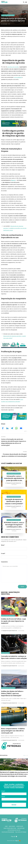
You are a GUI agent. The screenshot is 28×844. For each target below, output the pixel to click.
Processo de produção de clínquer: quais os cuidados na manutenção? (14, 455)
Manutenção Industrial (8, 15)
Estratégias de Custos (14, 830)
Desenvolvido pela (10, 840)
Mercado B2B (20, 828)
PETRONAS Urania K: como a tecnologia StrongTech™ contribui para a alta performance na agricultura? (14, 525)
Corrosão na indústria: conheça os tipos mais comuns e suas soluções (14, 657)
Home (6, 826)
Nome (3, 545)
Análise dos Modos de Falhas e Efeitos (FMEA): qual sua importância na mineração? (12, 693)
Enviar (14, 805)
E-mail (3, 553)
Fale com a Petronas (20, 832)
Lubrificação (5, 652)
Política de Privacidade (8, 832)
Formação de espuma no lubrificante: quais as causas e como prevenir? (14, 501)
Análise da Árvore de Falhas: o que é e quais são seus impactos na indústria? (13, 621)
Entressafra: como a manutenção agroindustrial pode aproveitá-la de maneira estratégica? (14, 478)
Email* (3, 791)
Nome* (3, 796)
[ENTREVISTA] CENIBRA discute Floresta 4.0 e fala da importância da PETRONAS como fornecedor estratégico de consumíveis (14, 774)
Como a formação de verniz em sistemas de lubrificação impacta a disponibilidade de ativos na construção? (13, 442)
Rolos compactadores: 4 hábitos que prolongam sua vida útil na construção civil (13, 731)
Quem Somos (12, 826)
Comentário (4, 562)
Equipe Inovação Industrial (14, 483)
